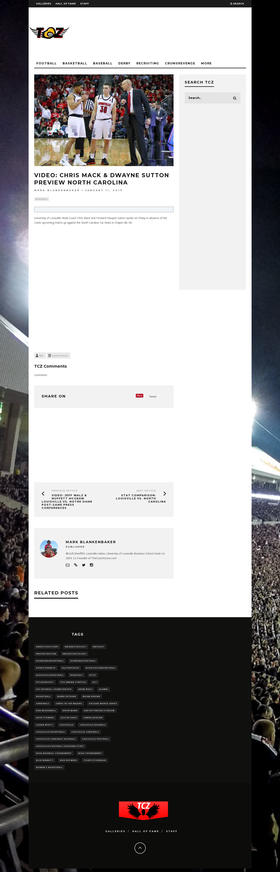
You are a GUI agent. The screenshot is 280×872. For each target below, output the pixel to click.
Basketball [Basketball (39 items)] (43, 698)
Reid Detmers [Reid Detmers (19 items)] (68, 763)
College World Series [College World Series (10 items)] (103, 705)
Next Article (146, 491)
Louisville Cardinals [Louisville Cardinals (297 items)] (85, 734)
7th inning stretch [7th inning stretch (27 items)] (73, 683)
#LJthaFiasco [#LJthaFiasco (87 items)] (70, 669)
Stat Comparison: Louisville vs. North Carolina (141, 499)
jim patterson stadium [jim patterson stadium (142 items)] (99, 712)
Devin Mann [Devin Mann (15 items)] (70, 712)
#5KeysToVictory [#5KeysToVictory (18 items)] (47, 647)
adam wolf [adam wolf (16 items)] (85, 690)
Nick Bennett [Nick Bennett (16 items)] (44, 763)
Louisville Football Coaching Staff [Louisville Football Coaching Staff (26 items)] (60, 749)
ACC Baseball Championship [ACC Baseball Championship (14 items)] (54, 690)
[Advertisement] (184, 33)
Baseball (103, 63)
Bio (41, 356)
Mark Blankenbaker (57, 190)
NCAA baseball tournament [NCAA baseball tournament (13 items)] (54, 756)
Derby (124, 63)
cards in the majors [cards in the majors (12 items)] (69, 705)
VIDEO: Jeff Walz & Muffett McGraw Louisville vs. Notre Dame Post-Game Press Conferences (67, 502)
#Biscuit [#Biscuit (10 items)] (98, 647)
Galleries (43, 3)
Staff (84, 3)
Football (46, 63)
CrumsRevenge (180, 63)
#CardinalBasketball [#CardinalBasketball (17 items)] (50, 661)
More (206, 63)
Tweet (152, 397)
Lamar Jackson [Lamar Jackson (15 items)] (93, 720)
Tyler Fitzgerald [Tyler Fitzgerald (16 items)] (95, 763)
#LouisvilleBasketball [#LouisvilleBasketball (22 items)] (100, 669)
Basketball (75, 63)
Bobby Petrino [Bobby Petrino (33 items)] (66, 698)
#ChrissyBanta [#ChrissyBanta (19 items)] (45, 669)
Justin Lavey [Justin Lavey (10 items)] (69, 720)
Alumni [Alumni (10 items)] (103, 690)
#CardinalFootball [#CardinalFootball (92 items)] (83, 661)
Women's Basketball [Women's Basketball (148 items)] (49, 770)
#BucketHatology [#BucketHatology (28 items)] (74, 654)
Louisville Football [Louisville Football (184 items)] (95, 741)
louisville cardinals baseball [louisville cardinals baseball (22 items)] (56, 741)
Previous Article (65, 491)
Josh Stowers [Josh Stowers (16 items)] (45, 720)
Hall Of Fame (66, 3)
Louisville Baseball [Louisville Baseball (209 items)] (93, 727)
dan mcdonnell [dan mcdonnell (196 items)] (46, 712)
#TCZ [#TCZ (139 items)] (93, 676)
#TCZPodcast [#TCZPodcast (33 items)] (45, 683)
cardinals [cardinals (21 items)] (42, 705)
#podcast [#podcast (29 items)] (76, 676)
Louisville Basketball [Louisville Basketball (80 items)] (50, 734)
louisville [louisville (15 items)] (66, 727)
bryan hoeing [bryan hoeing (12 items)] (91, 698)
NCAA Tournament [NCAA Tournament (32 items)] (90, 756)
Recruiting (147, 63)
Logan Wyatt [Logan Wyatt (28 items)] (44, 727)
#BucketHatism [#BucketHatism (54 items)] (46, 654)
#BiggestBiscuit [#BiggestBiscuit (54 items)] (75, 647)
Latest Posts (60, 356)
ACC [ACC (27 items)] (95, 683)
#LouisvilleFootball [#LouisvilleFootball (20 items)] (50, 676)
